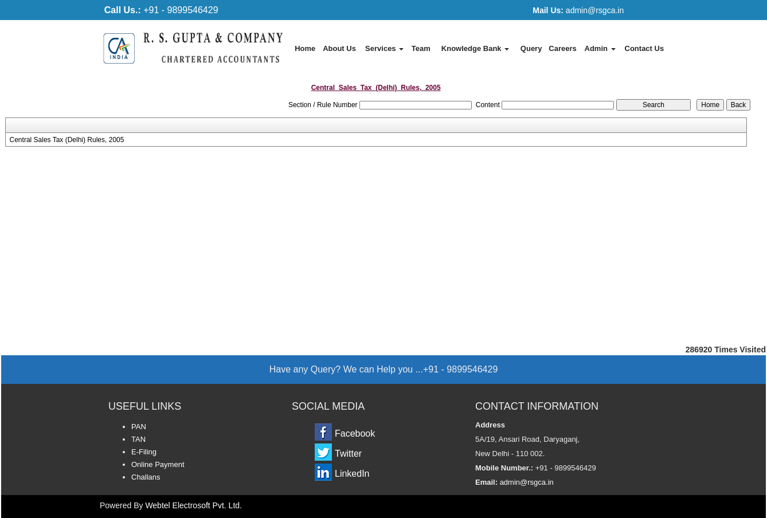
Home (305, 48)
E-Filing (143, 452)
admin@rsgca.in (578, 10)
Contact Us (644, 48)
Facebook (355, 433)
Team (421, 48)
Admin (600, 48)
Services (384, 48)
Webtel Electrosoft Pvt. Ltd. (193, 505)
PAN (138, 426)
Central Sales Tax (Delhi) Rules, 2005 (67, 140)
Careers (562, 48)
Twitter (348, 453)
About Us (339, 48)
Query (531, 48)
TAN (138, 439)
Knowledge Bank (475, 48)
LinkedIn (352, 473)
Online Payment (158, 464)
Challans (146, 477)
